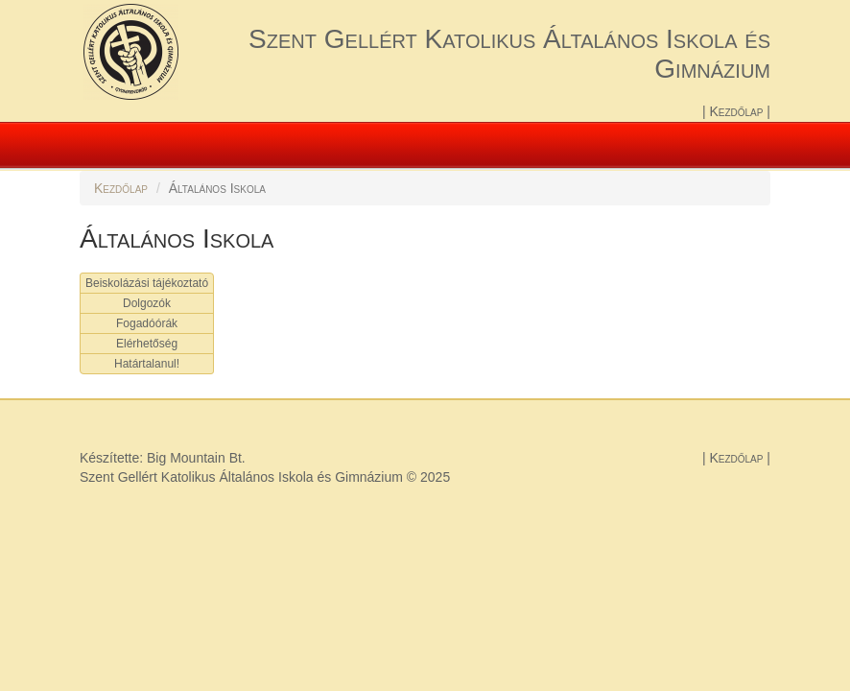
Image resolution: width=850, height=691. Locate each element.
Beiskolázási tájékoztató (146, 283)
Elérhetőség (146, 343)
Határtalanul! (146, 363)
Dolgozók (147, 303)
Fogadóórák (146, 323)
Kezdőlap (738, 111)
